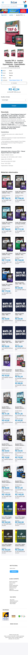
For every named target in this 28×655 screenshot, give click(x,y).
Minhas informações (14, 601)
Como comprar (12, 582)
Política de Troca (12, 587)
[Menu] (3, 2)
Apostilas (11, 15)
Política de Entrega (13, 586)
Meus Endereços (13, 602)
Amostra (14, 83)
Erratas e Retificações (13, 585)
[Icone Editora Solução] (14, 2)
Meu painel (12, 599)
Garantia (11, 584)
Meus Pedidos (13, 603)
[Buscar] (25, 6)
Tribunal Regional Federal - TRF (15, 80)
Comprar (14, 105)
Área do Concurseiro (13, 581)
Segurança (11, 589)
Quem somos (12, 568)
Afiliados (13, 571)
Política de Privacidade (13, 590)
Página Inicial (4, 15)
